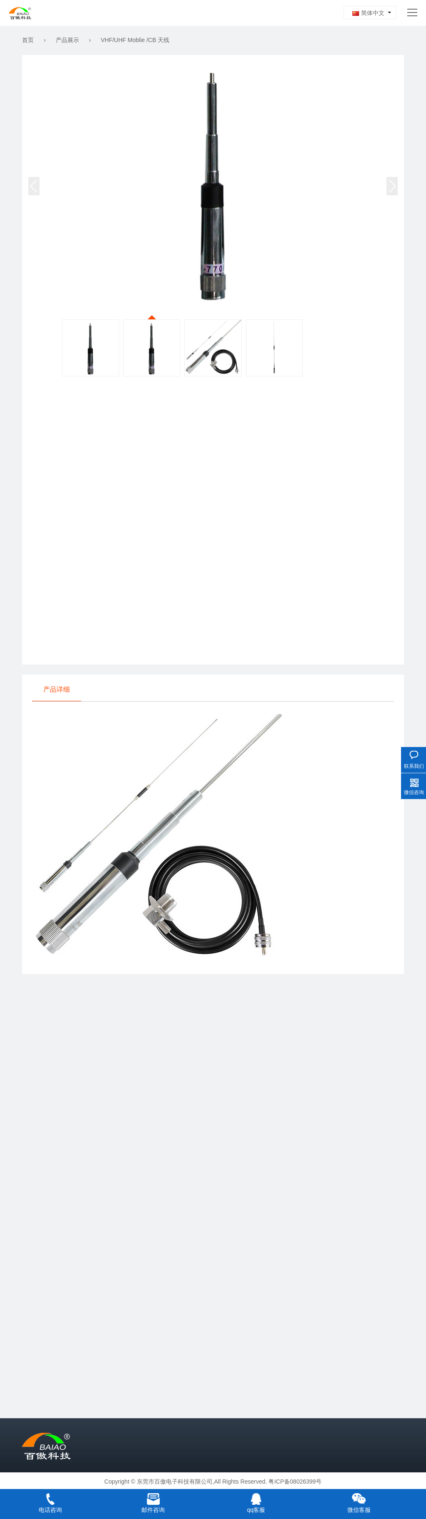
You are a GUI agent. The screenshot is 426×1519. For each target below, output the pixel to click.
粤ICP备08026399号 (295, 1481)
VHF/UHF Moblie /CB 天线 (135, 40)
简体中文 (368, 13)
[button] (392, 186)
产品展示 (67, 40)
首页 (28, 40)
